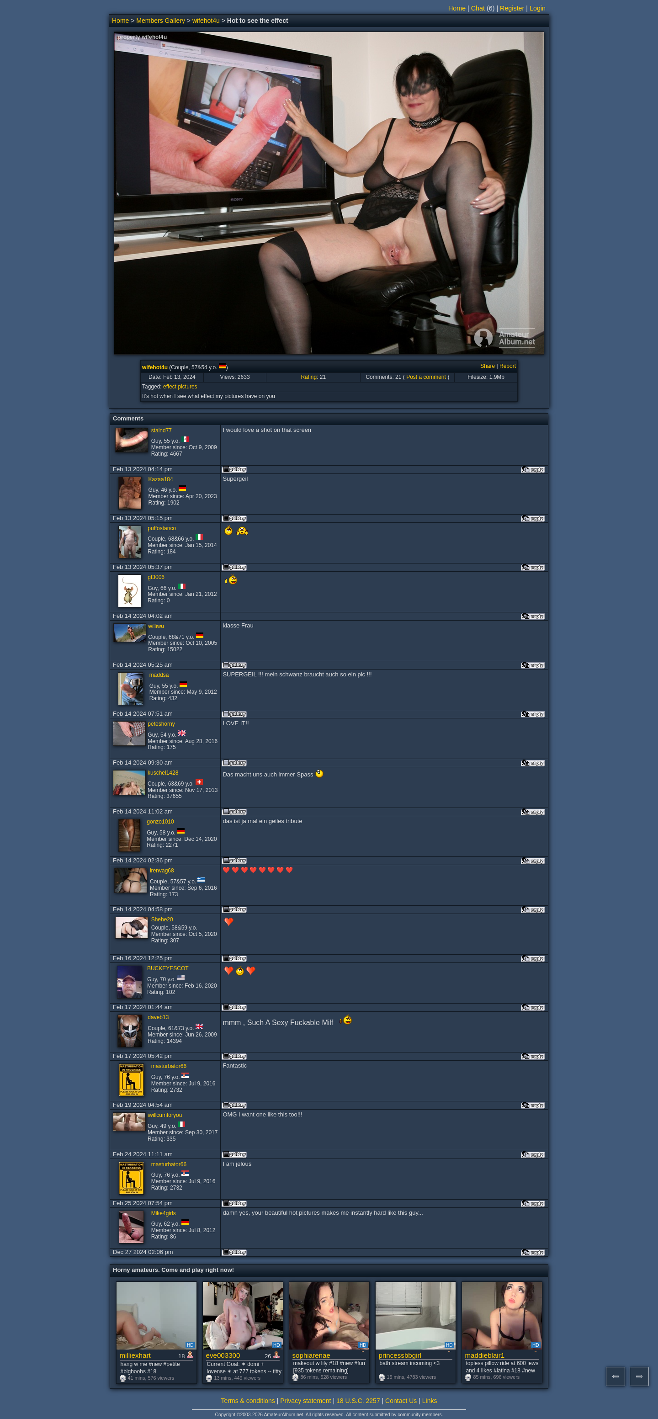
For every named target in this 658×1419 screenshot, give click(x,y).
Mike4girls (163, 1213)
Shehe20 (162, 919)
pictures (187, 386)
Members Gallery (160, 20)
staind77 (161, 430)
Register (512, 8)
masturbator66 (168, 1066)
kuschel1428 (163, 773)
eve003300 (223, 1355)
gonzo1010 (160, 821)
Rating (309, 377)
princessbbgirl (400, 1355)
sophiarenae (311, 1355)
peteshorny (161, 724)
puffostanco (162, 528)
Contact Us (401, 1400)
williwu (156, 626)
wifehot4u (206, 20)
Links (429, 1400)
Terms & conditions (248, 1400)
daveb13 (158, 1017)
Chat (478, 8)
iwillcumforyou (165, 1115)
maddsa (159, 675)
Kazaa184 (161, 479)
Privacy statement (305, 1400)
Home (457, 8)
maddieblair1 (485, 1355)
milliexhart (135, 1355)
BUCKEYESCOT (168, 968)
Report (507, 366)
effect (169, 386)
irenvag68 (162, 870)
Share (487, 366)
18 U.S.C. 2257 (358, 1400)
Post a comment (426, 377)
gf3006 (156, 577)
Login (538, 8)
